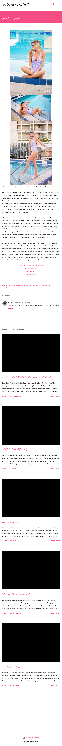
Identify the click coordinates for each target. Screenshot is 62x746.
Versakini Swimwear (31, 268)
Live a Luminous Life (11, 666)
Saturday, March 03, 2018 (22, 302)
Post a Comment (15, 396)
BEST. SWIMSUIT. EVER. (14, 449)
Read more (55, 396)
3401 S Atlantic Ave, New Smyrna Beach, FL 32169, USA (30, 285)
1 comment (13, 468)
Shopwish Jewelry (31, 274)
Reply (10, 308)
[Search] (53, 3)
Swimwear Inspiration (17, 4)
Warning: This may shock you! (15, 594)
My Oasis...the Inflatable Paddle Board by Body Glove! (26, 377)
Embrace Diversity (10, 521)
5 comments (13, 541)
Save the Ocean (31, 277)
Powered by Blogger (31, 738)
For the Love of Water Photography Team (31, 265)
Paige (10, 302)
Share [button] (7, 288)
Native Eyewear (31, 271)
